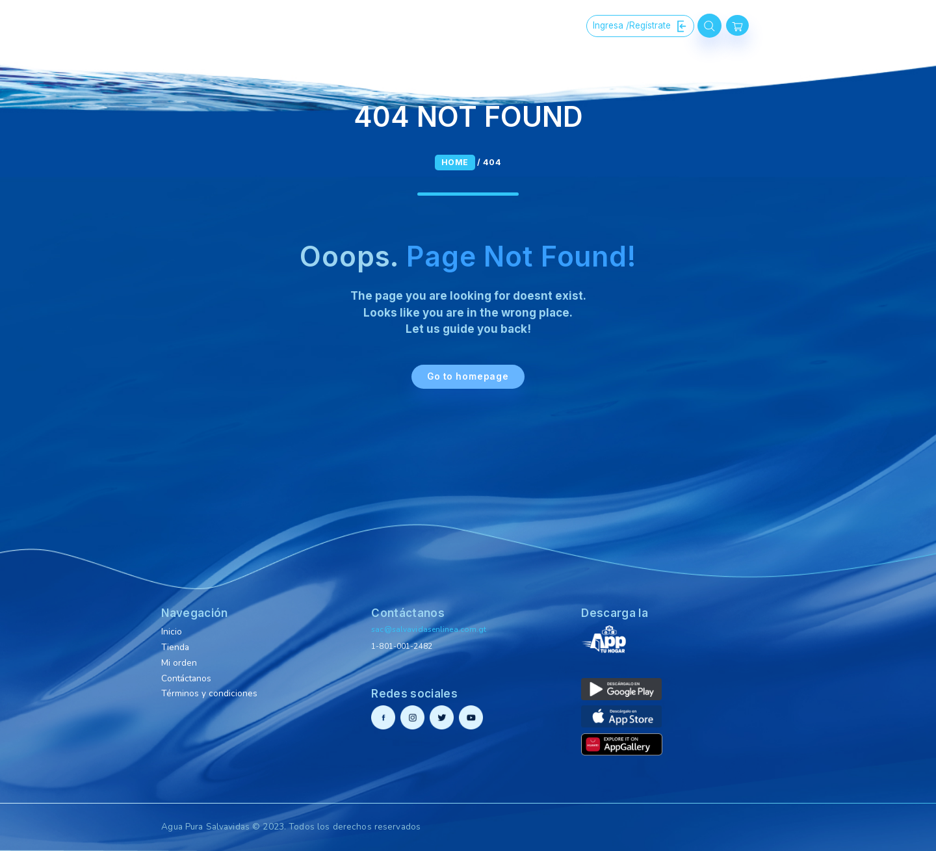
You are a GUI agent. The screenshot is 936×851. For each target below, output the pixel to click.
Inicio (171, 631)
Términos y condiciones (209, 693)
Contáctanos (186, 678)
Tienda (175, 647)
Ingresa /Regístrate (640, 26)
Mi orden (179, 663)
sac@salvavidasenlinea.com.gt (428, 629)
